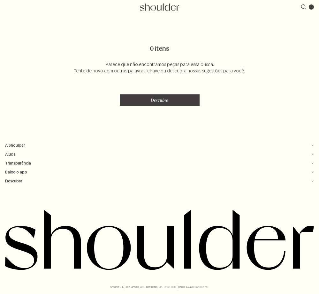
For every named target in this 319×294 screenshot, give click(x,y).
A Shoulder (159, 145)
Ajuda (159, 154)
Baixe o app (159, 172)
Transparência (159, 163)
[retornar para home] (159, 7)
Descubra (160, 100)
